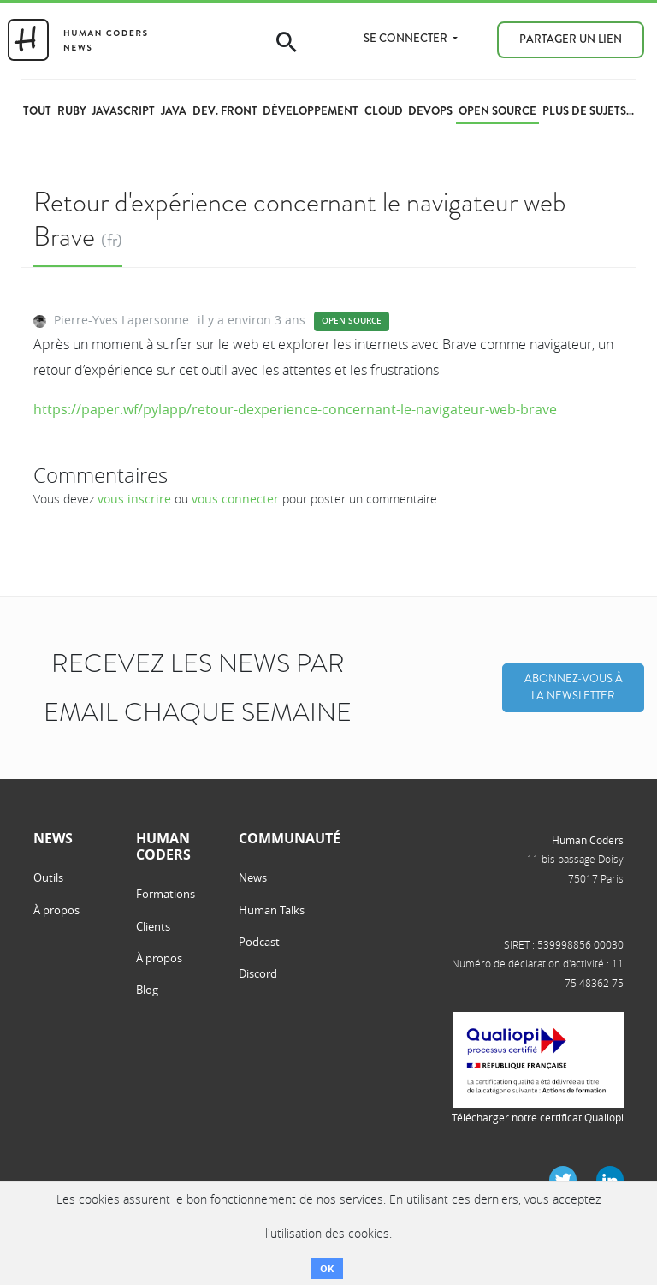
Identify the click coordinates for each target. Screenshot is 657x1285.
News (253, 877)
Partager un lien (570, 39)
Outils (48, 877)
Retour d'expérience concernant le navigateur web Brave (299, 218)
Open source (352, 320)
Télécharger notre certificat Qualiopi (538, 1117)
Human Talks (272, 910)
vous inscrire (134, 499)
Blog (147, 989)
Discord (258, 973)
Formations (165, 893)
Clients (153, 926)
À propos (56, 910)
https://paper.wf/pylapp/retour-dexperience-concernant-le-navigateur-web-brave (295, 409)
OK (327, 1268)
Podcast (259, 941)
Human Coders (588, 840)
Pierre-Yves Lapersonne (121, 320)
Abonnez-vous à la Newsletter (573, 687)
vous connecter (235, 499)
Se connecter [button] (407, 38)
